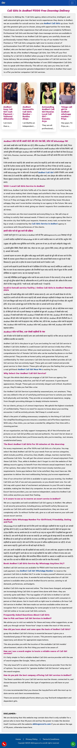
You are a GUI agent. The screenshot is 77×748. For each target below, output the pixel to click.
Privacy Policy (32, 739)
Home (18, 739)
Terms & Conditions (51, 739)
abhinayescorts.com (41, 724)
